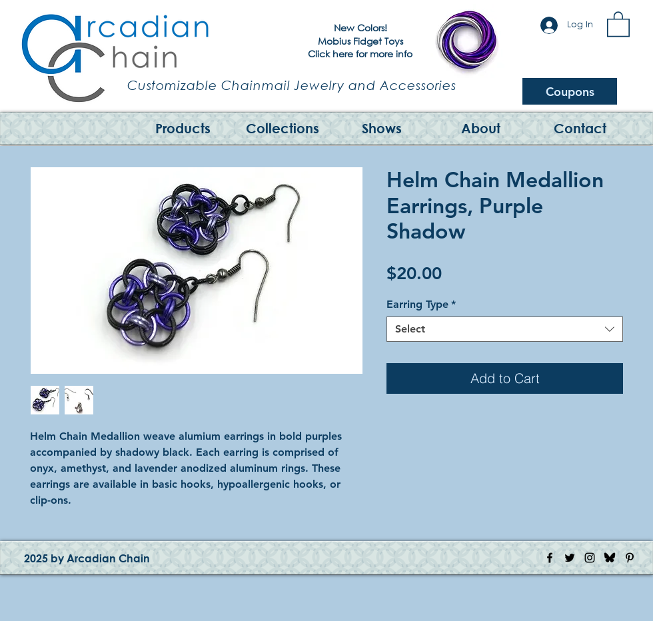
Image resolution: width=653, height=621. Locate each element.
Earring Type (421, 304)
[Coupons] (569, 91)
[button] (618, 23)
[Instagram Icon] (589, 557)
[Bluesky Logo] (609, 557)
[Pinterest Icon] (629, 557)
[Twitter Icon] (569, 557)
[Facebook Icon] (549, 557)
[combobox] (504, 329)
